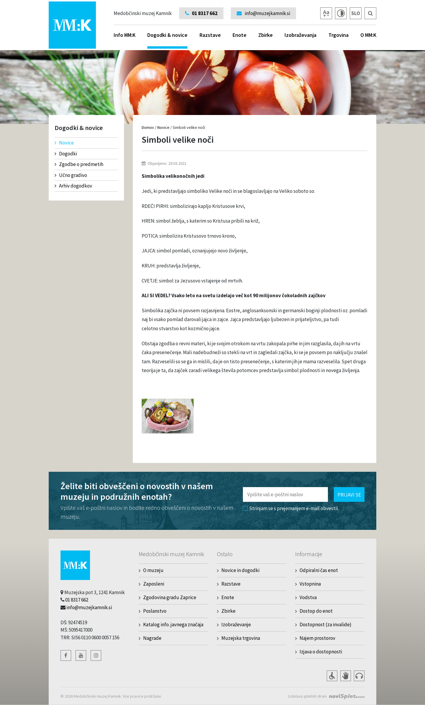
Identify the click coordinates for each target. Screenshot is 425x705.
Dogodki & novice (167, 40)
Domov (148, 127)
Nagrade (152, 638)
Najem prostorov (317, 638)
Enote (239, 35)
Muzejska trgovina (240, 638)
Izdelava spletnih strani (306, 696)
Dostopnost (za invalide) (326, 624)
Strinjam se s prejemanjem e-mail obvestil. (291, 508)
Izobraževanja (300, 35)
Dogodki (66, 153)
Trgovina (338, 35)
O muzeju (153, 570)
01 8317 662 (76, 599)
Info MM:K (124, 35)
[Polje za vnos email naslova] (285, 494)
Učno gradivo (71, 175)
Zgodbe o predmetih (79, 164)
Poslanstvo (154, 611)
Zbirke (265, 35)
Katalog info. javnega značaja (173, 624)
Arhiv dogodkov (73, 186)
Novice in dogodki (240, 570)
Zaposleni (153, 584)
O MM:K (368, 35)
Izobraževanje (236, 624)
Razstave (210, 35)
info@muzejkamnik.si (89, 607)
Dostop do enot (316, 611)
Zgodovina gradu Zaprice (169, 597)
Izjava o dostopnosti (321, 651)
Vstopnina (310, 584)
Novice (64, 142)
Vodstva (308, 597)
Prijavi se (349, 495)
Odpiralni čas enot (319, 570)
